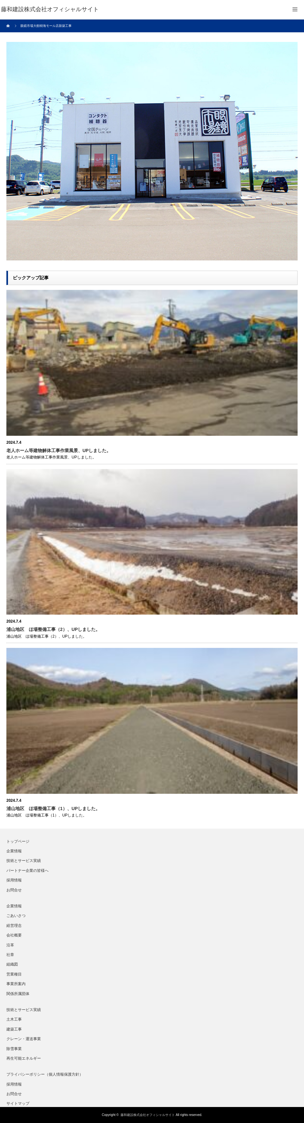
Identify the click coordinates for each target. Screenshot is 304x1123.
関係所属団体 (17, 994)
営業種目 (14, 974)
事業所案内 (16, 984)
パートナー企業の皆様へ (27, 870)
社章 (10, 954)
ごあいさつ (16, 915)
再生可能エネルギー (23, 1058)
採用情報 (14, 880)
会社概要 (14, 935)
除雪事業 (14, 1049)
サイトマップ (17, 1103)
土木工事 (14, 1019)
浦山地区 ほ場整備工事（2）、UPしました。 (53, 629)
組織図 (12, 964)
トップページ (17, 841)
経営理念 (14, 925)
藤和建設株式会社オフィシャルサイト (148, 1115)
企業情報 (14, 851)
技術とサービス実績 (23, 860)
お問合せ (14, 890)
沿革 (10, 945)
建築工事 (14, 1029)
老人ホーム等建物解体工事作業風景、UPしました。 (58, 450)
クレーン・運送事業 (23, 1039)
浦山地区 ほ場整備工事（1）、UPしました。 (53, 808)
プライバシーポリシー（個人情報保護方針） (44, 1074)
